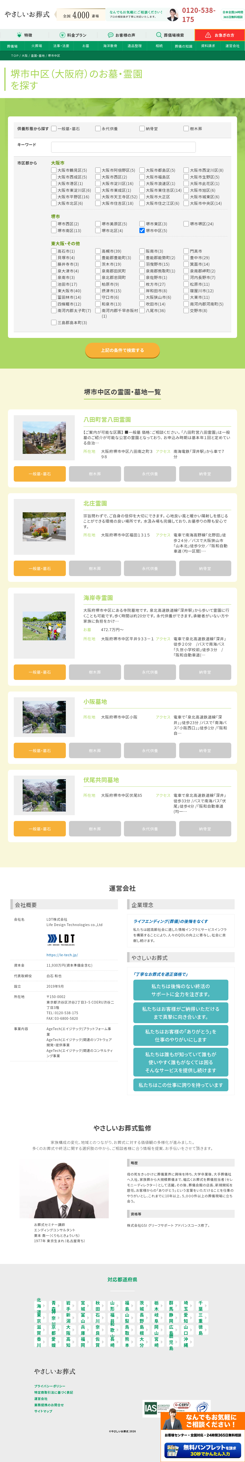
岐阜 (156, 1318)
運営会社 (232, 45)
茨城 (142, 1306)
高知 (68, 1342)
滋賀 (39, 1330)
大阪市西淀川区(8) (207, 170)
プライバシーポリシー (49, 1386)
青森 (53, 1306)
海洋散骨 (110, 45)
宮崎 (156, 1342)
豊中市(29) (200, 257)
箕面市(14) (200, 264)
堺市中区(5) (156, 230)
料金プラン (77, 35)
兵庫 (83, 1330)
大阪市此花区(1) (205, 183)
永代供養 (106, 128)
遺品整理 (135, 45)
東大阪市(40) (70, 290)
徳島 (200, 1330)
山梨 (127, 1318)
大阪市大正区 (158, 196)
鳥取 (127, 1330)
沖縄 (186, 1342)
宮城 (83, 1306)
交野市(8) (199, 310)
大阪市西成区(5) (72, 176)
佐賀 (97, 1342)
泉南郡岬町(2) (203, 270)
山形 (112, 1306)
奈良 (97, 1330)
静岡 (171, 1318)
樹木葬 (193, 128)
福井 (112, 1318)
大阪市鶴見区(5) (72, 170)
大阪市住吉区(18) (118, 203)
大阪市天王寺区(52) (120, 196)
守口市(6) (110, 297)
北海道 (39, 1306)
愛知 (186, 1318)
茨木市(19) (112, 264)
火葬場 (37, 45)
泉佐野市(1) (156, 277)
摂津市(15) (112, 290)
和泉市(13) (112, 304)
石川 (97, 1318)
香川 (39, 1342)
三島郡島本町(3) (72, 322)
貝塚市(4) (66, 257)
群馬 (171, 1306)
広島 (171, 1330)
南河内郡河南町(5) (207, 304)
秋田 (97, 1306)
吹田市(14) (156, 304)
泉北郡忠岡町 (114, 277)
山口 (186, 1330)
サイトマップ (43, 1411)
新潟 (68, 1318)
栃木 (156, 1306)
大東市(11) (200, 297)
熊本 (127, 1342)
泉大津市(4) (68, 270)
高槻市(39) (112, 251)
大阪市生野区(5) (205, 176)
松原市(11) (200, 284)
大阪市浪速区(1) (161, 183)
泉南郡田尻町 (114, 270)
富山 (83, 1318)
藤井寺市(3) (68, 264)
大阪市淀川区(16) (118, 183)
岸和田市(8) (156, 290)
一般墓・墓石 (65, 128)
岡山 (156, 1330)
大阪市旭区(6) (203, 190)
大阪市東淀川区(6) (74, 190)
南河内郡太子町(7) (74, 310)
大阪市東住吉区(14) (164, 190)
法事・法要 (61, 45)
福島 (127, 1306)
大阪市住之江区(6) (163, 203)
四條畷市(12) (70, 304)
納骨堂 (148, 128)
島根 (142, 1330)
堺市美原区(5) (114, 223)
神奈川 (53, 1318)
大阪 (68, 1330)
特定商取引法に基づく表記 (53, 1392)
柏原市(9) (110, 284)
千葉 (200, 1306)
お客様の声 (126, 35)
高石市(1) (66, 251)
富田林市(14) (70, 297)
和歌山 (112, 1330)
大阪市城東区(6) (205, 196)
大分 (142, 1342)
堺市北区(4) (112, 230)
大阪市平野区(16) (74, 196)
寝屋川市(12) (202, 290)
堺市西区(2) (68, 223)
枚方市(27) (156, 284)
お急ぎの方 (225, 35)
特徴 (28, 35)
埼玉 (186, 1306)
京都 (53, 1330)
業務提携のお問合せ (49, 1405)
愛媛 (53, 1342)
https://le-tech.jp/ (62, 954)
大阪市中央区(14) (206, 203)
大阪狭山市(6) (158, 297)
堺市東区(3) (156, 223)
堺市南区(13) (70, 230)
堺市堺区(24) (202, 223)
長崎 (112, 1342)
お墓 (85, 45)
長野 (142, 1318)
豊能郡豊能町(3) (116, 257)
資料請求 (208, 45)
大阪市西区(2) (114, 176)
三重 (200, 1318)
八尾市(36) (156, 310)
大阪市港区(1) (70, 183)
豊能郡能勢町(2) (161, 257)
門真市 (196, 251)
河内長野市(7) (203, 277)
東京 (39, 1318)
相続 (159, 45)
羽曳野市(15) (158, 264)
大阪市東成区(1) (116, 190)
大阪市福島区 (158, 176)
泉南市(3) (66, 277)
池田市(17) (67, 284)
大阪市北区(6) (70, 203)
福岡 (83, 1342)
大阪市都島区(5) (161, 170)
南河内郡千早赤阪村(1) (120, 313)
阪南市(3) (154, 251)
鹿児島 (171, 1342)
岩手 (68, 1306)
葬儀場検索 (174, 35)
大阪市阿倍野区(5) (119, 170)
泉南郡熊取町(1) (161, 270)
